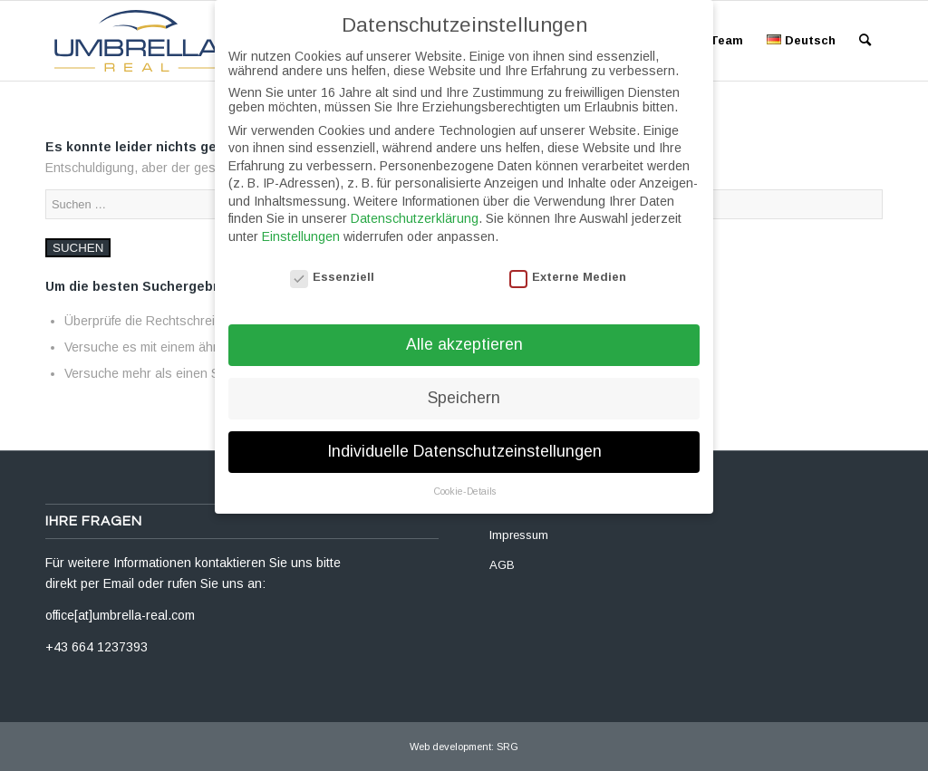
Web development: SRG (464, 746)
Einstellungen (301, 224)
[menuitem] (726, 41)
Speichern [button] (464, 386)
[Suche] (865, 41)
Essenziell (332, 264)
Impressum (518, 535)
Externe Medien (568, 264)
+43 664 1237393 (96, 647)
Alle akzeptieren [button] (464, 332)
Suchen (78, 248)
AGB (502, 565)
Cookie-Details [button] (464, 478)
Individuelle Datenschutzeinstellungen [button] (464, 439)
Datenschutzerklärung (414, 206)
